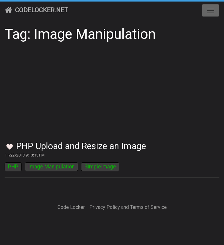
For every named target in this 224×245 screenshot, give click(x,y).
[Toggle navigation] (210, 10)
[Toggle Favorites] (10, 147)
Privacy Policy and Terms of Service (128, 207)
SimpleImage (100, 167)
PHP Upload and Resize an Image (81, 146)
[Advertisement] (112, 95)
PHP (13, 167)
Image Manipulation (51, 167)
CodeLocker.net (36, 10)
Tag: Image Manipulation (80, 34)
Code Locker (71, 207)
